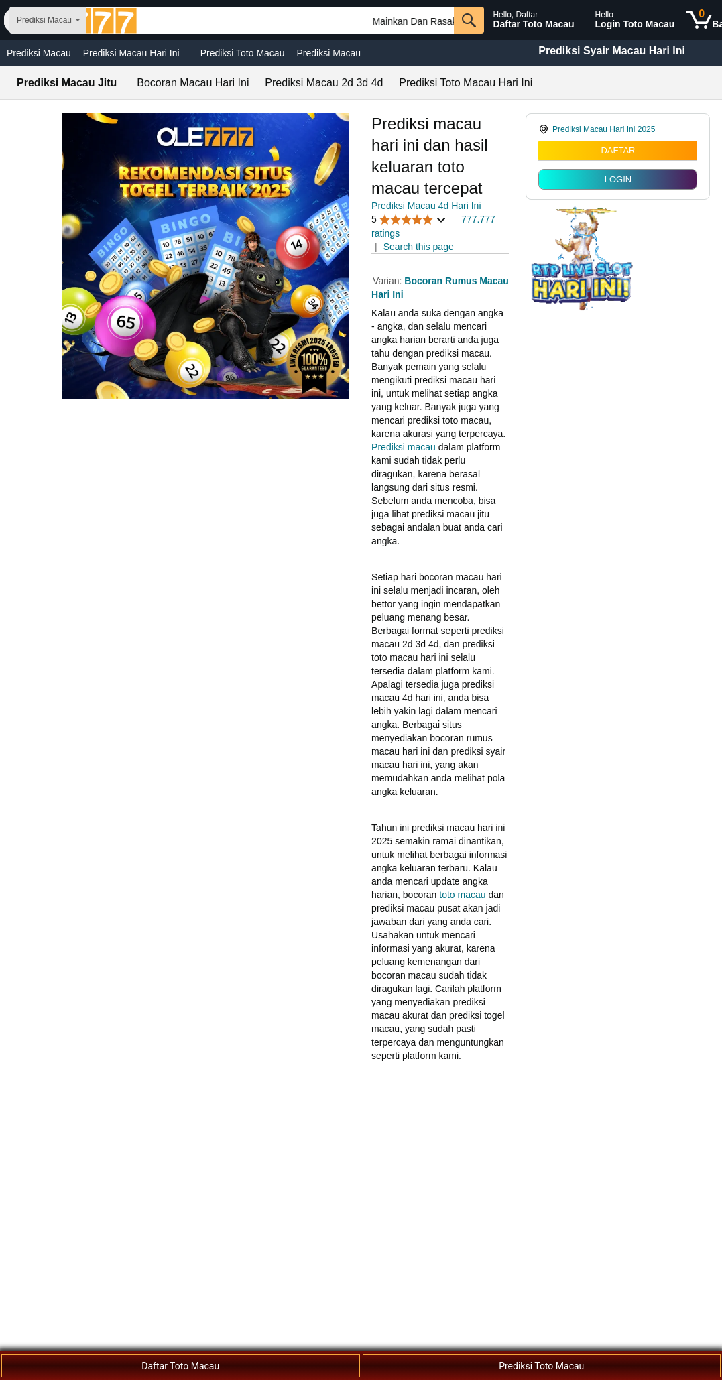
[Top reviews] (361, 1127)
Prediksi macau (403, 447)
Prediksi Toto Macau (242, 53)
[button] (408, 219)
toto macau (462, 894)
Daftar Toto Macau (180, 1366)
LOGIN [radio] (618, 179)
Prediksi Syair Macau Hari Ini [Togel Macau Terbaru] (611, 50)
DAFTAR (618, 150)
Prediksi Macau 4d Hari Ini (426, 205)
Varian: (388, 280)
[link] (617, 129)
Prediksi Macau (39, 53)
